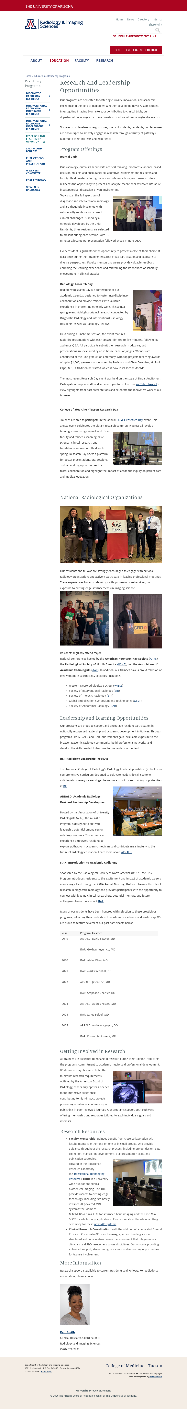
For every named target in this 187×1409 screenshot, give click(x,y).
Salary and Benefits (34, 150)
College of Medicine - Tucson (133, 1366)
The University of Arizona (121, 1395)
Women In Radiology (33, 188)
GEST (137, 700)
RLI (65, 786)
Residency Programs (58, 76)
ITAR (101, 901)
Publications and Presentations (35, 161)
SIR (117, 690)
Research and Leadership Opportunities (35, 139)
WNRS (118, 685)
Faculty (82, 61)
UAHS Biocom (155, 1377)
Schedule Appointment (131, 36)
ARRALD (126, 852)
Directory (143, 19)
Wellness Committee (33, 172)
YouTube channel (146, 384)
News (130, 19)
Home (120, 19)
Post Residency (36, 180)
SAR (113, 705)
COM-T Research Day (129, 420)
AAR (95, 670)
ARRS (153, 658)
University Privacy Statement (93, 1390)
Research (104, 61)
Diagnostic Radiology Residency (33, 96)
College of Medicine (136, 50)
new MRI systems (105, 1224)
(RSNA (121, 664)
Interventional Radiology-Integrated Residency (36, 109)
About (36, 61)
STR (110, 695)
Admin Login (46, 1371)
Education (59, 61)
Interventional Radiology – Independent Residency (36, 125)
